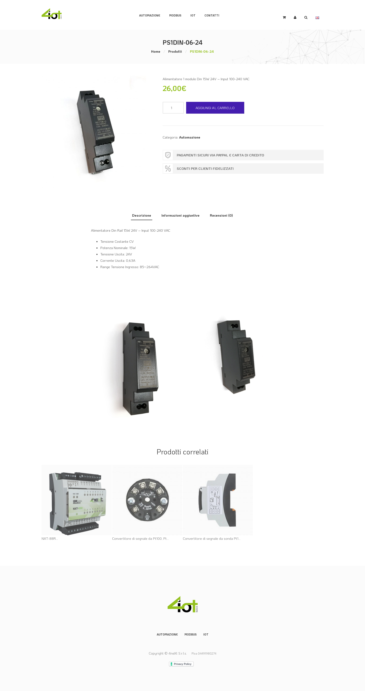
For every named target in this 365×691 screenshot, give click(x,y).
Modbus (190, 633)
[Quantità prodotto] (173, 107)
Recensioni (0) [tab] (221, 214)
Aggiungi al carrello (215, 107)
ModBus (179, 14)
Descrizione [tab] (141, 214)
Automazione (153, 14)
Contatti (215, 14)
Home (155, 50)
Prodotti (175, 50)
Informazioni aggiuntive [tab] (180, 214)
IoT (196, 14)
